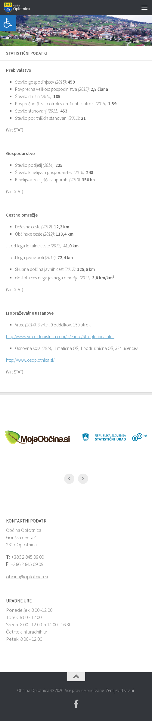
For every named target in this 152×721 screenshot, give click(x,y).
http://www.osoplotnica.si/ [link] (30, 360)
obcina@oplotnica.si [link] (27, 576)
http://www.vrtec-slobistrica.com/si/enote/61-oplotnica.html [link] (60, 336)
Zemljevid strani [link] (120, 690)
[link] (8, 23)
